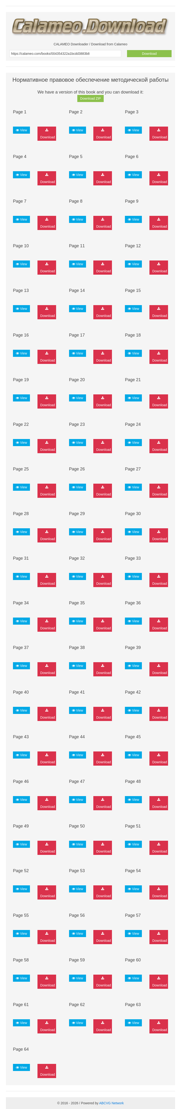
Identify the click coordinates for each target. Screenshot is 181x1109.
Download (149, 53)
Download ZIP (90, 98)
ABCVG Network (111, 1103)
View (21, 130)
